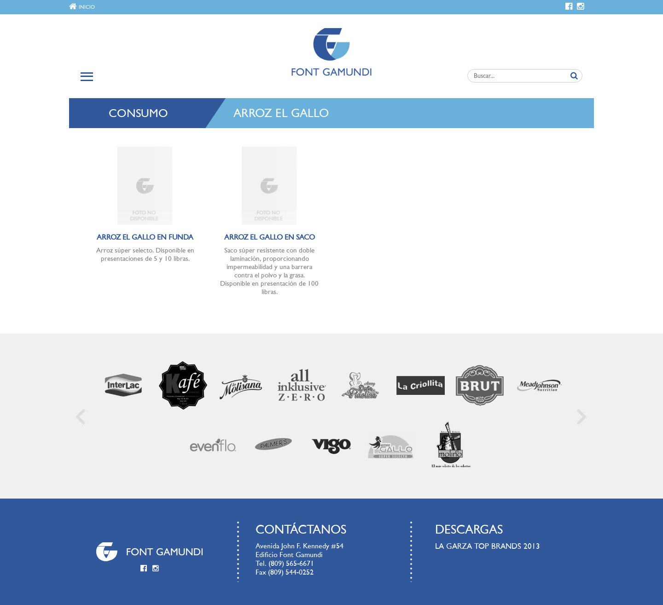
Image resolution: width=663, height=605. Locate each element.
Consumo (138, 114)
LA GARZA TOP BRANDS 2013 (487, 547)
